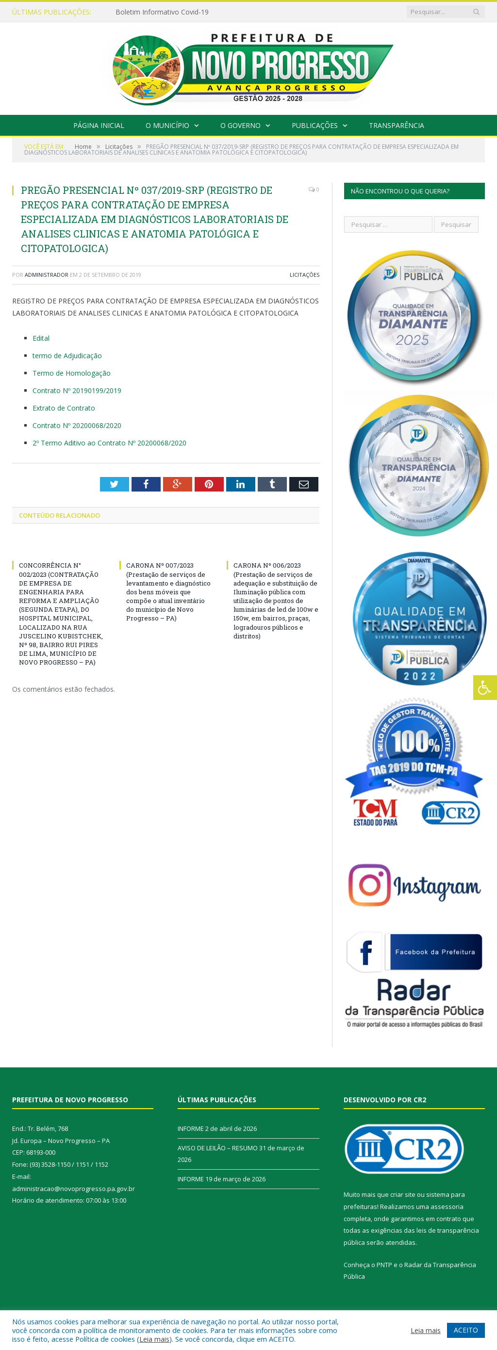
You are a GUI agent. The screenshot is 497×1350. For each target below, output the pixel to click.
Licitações (304, 274)
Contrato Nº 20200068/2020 (77, 425)
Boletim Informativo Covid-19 (162, 12)
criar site (402, 1194)
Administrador (46, 274)
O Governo (240, 125)
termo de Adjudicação (67, 355)
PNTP (384, 1264)
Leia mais (154, 1339)
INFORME (191, 1128)
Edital (41, 338)
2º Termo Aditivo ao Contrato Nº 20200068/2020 (109, 442)
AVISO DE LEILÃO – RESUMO (218, 1148)
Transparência (396, 125)
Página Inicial (98, 125)
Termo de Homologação (72, 373)
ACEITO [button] (466, 1329)
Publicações (315, 125)
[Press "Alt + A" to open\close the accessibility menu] (485, 687)
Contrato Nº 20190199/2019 (77, 390)
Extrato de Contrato (64, 408)
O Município (167, 125)
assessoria (447, 1206)
